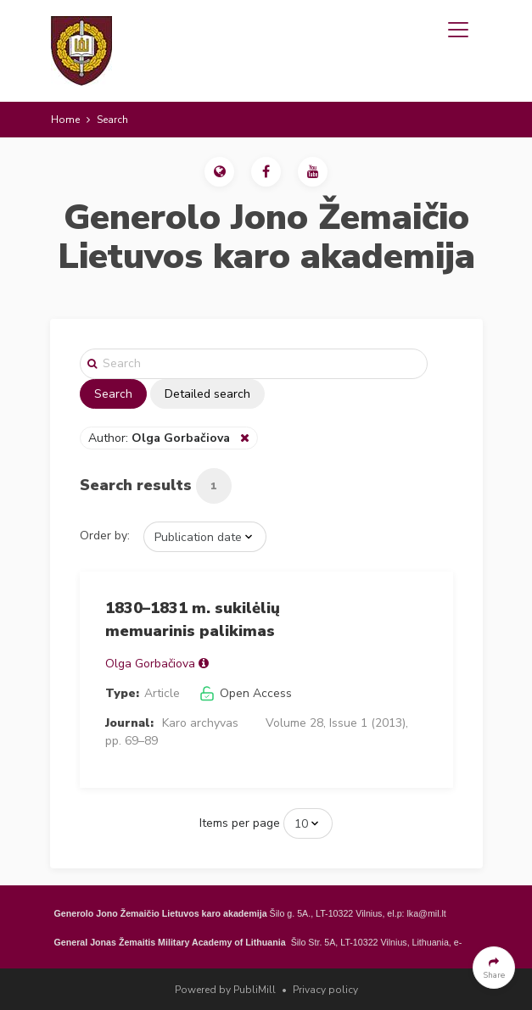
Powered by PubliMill (225, 989)
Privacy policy (325, 989)
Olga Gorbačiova (150, 664)
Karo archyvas (200, 723)
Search (113, 394)
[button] (219, 172)
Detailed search (207, 394)
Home (65, 119)
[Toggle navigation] (458, 30)
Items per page (239, 823)
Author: (160, 438)
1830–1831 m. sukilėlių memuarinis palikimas (192, 619)
